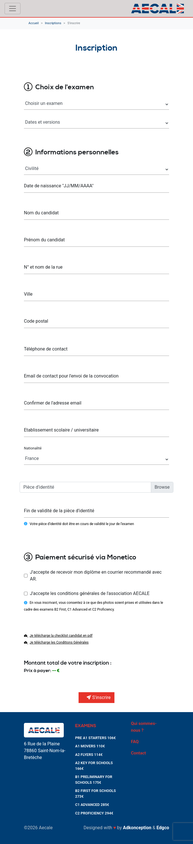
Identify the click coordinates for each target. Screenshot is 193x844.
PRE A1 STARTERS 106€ (95, 738)
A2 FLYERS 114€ (88, 754)
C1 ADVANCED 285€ (92, 804)
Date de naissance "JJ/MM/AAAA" (59, 185)
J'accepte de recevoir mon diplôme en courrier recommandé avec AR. (96, 575)
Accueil (33, 23)
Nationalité (33, 448)
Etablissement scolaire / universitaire (61, 430)
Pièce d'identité (38, 487)
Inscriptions (53, 23)
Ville (28, 294)
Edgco (163, 827)
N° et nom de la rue (43, 267)
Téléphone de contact (45, 349)
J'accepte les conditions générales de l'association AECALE (89, 593)
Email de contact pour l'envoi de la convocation (71, 376)
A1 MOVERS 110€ (90, 746)
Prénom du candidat (44, 239)
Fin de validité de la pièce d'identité (59, 510)
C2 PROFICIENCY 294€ (94, 813)
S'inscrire (73, 23)
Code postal (36, 321)
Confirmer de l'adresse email (52, 403)
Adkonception (137, 827)
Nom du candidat (41, 212)
